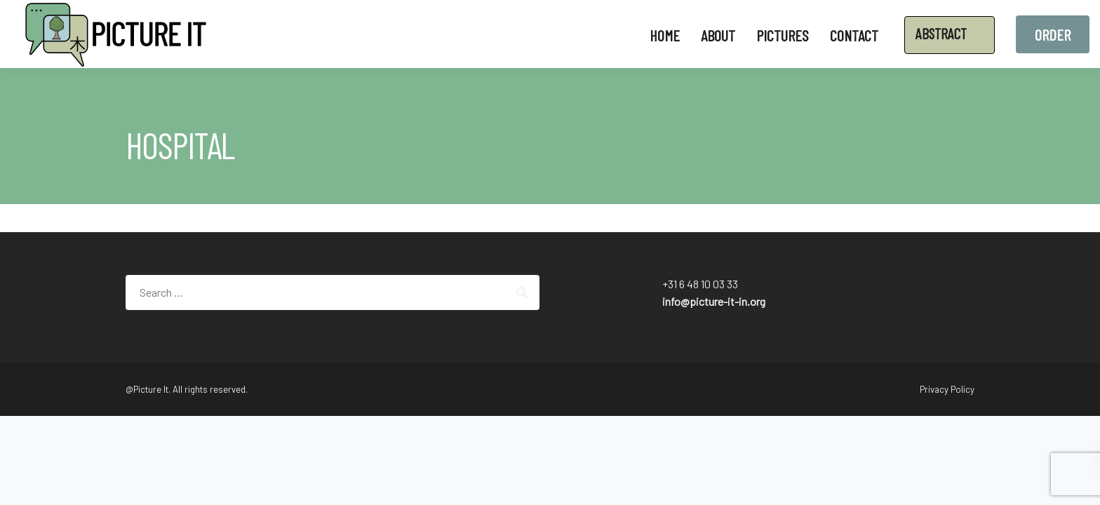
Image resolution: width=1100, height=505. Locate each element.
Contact (854, 35)
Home (665, 35)
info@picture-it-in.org (713, 301)
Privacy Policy (947, 389)
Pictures (782, 35)
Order (1053, 34)
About (718, 35)
